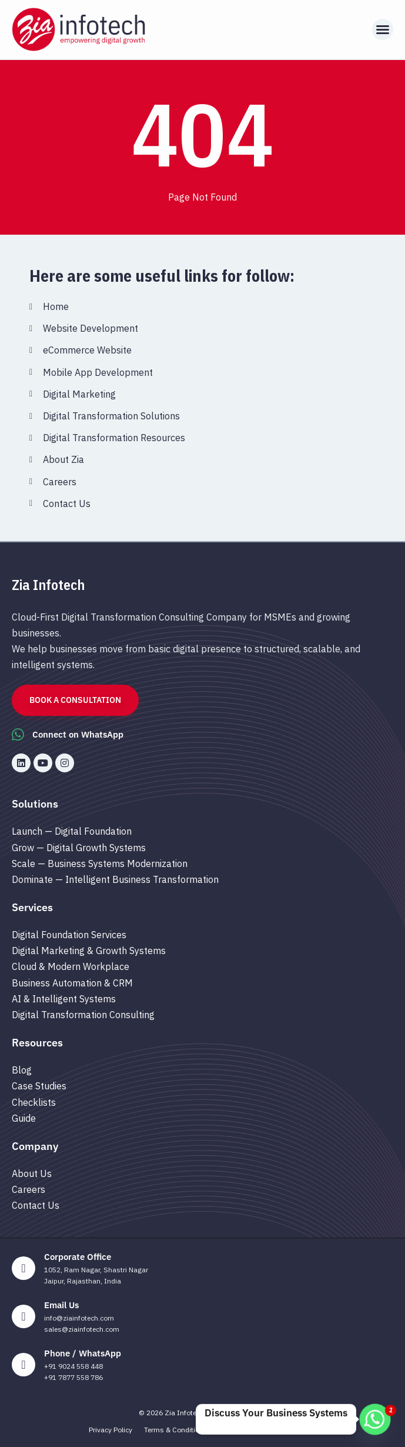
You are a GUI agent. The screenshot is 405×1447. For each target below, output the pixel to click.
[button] (382, 29)
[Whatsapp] (375, 1419)
